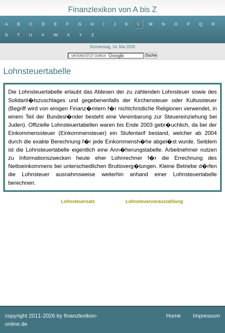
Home (173, 316)
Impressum (206, 316)
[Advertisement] (112, 252)
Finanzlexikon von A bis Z (112, 9)
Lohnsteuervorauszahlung (154, 201)
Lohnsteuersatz (78, 201)
